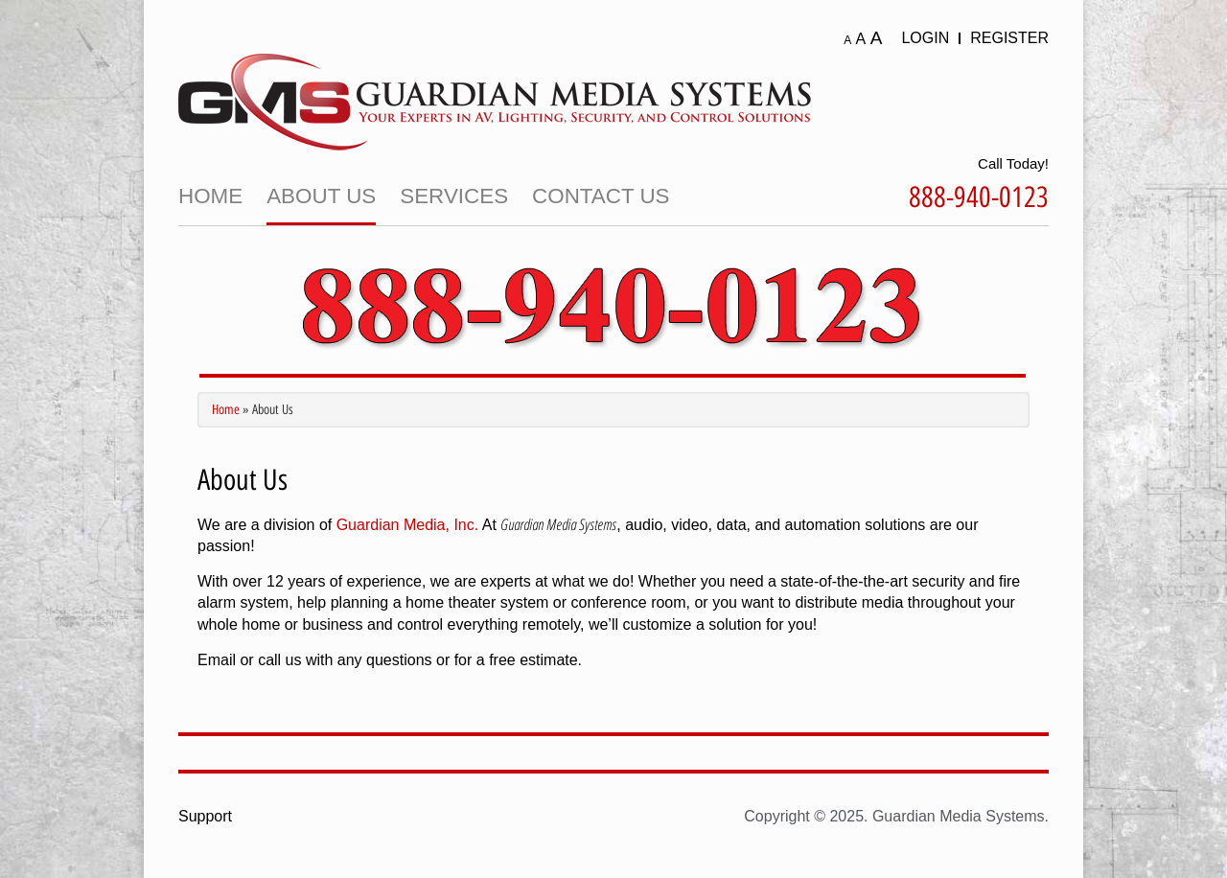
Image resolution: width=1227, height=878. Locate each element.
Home (210, 196)
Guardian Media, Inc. (407, 525)
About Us (321, 196)
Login (925, 38)
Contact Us (600, 196)
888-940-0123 (979, 197)
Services (454, 196)
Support (205, 816)
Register (1009, 38)
